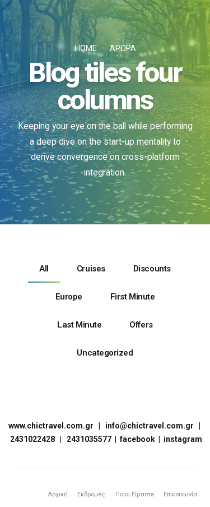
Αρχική (52, 493)
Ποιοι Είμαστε (131, 493)
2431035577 (89, 438)
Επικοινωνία (179, 493)
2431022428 (32, 438)
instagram (183, 438)
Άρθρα (123, 48)
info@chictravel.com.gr (149, 425)
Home (85, 48)
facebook (137, 438)
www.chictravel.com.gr (51, 425)
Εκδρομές (87, 493)
